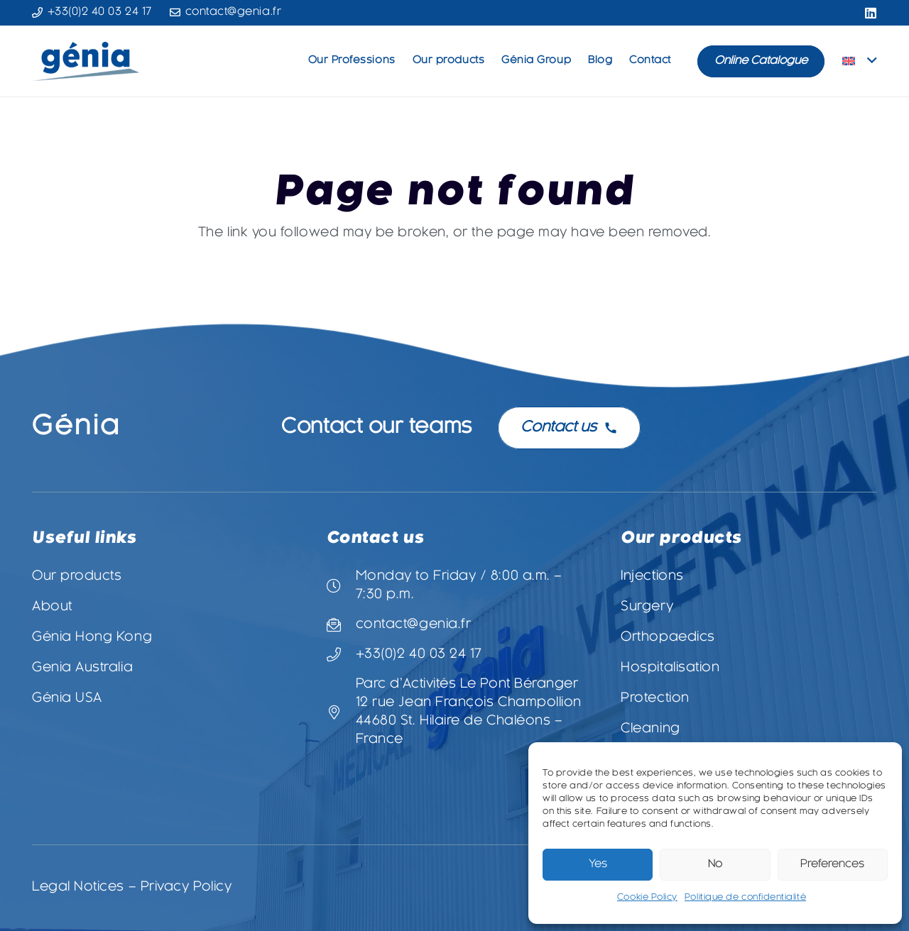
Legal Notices (78, 887)
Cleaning (650, 729)
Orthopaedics (667, 637)
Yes (598, 864)
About (52, 607)
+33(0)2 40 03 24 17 (419, 654)
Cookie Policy (647, 897)
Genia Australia (82, 668)
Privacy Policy (186, 887)
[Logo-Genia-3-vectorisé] (85, 61)
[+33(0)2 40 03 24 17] (341, 655)
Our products (76, 576)
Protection (655, 698)
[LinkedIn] (871, 12)
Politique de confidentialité (745, 897)
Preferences (832, 864)
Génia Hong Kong (92, 637)
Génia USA (67, 698)
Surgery (647, 607)
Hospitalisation (670, 668)
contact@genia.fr (414, 625)
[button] (859, 61)
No (715, 864)
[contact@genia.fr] (341, 625)
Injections (652, 576)
